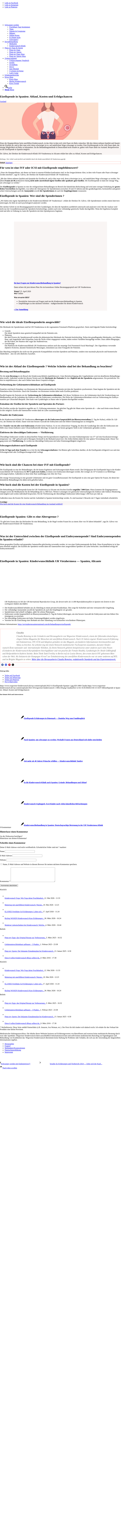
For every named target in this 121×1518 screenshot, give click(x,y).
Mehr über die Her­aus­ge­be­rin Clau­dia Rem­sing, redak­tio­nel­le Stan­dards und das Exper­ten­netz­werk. (74, 659)
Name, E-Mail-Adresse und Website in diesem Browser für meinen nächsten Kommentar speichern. (40, 864)
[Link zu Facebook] (11, 3)
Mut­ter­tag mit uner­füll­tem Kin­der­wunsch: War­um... (24, 908)
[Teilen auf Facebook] (12, 675)
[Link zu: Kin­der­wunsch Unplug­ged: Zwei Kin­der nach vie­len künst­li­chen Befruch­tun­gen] (43, 804)
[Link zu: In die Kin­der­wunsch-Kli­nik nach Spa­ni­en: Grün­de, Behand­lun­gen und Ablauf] (43, 782)
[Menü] (9, 90)
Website (3, 860)
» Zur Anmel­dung (21, 309)
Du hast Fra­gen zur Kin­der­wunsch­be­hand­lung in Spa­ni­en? (37, 283)
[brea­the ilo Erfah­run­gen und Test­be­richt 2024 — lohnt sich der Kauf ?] (71, 1067)
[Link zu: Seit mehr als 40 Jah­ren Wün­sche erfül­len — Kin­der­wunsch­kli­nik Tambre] (41, 761)
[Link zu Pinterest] (11, 7)
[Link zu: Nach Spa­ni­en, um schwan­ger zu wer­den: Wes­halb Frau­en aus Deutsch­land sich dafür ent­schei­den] (51, 740)
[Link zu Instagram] (11, 5)
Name (2, 851)
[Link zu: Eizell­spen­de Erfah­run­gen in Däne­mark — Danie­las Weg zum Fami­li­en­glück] (42, 718)
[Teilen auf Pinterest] (12, 680)
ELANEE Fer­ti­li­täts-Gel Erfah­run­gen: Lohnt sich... (24, 914)
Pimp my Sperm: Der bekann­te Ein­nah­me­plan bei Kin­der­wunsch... (29, 954)
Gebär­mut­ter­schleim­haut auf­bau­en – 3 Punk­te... (22, 947)
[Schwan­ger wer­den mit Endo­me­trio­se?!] (20, 1067)
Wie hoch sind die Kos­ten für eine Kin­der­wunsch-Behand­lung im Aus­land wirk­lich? (31, 504)
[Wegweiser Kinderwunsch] (17, 21)
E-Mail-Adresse (6, 856)
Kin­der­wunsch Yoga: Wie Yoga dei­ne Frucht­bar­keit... (24, 901)
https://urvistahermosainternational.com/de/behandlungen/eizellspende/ (44, 624)
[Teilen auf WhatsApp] (12, 678)
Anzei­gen (8, 163)
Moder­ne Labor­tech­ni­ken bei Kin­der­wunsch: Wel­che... (25, 928)
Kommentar (5, 884)
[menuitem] (63, 32)
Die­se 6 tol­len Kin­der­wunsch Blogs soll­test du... (23, 961)
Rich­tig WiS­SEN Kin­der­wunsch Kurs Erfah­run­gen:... (24, 921)
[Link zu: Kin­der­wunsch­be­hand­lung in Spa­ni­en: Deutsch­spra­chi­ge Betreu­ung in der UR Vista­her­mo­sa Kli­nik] (51, 825)
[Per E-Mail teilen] (11, 682)
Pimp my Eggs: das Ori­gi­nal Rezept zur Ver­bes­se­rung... (25, 940)
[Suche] (8, 88)
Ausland (3, 101)
